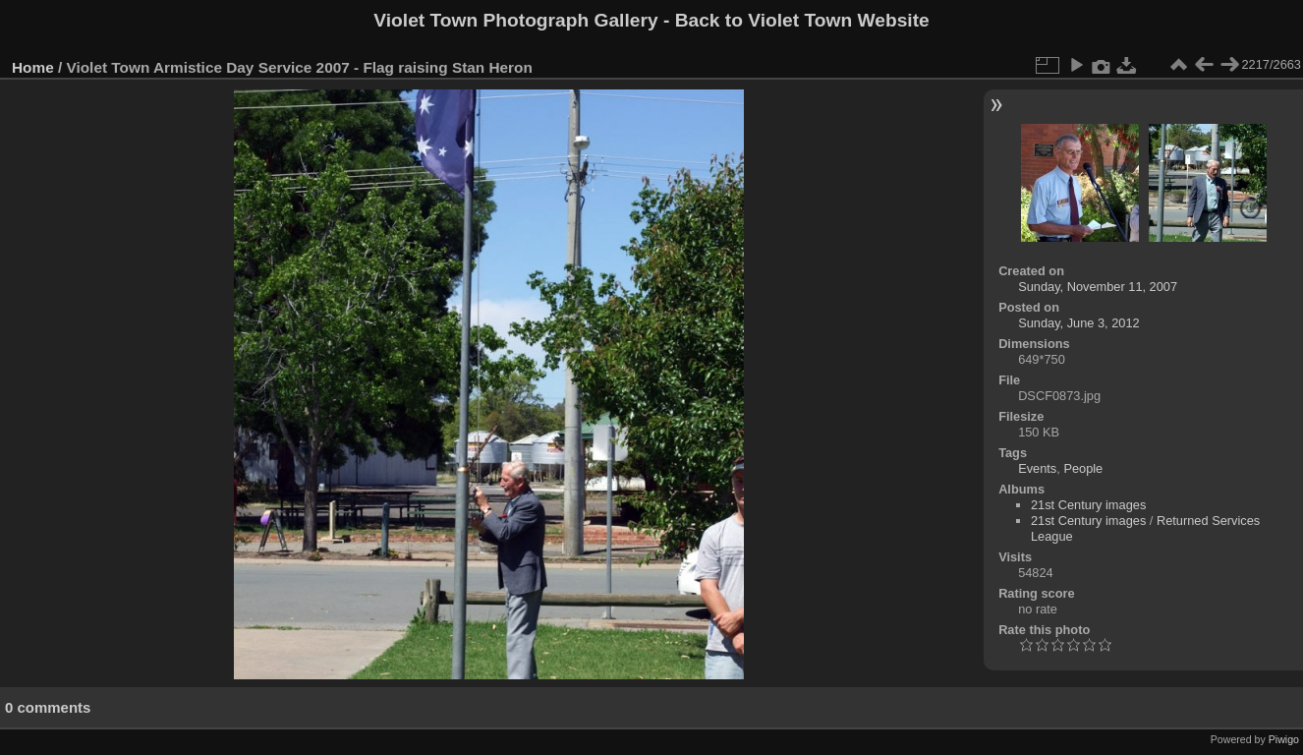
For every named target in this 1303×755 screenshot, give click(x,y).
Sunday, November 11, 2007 (1097, 286)
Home (33, 67)
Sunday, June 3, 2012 (1079, 323)
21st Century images (1088, 504)
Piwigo (1284, 739)
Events (1037, 468)
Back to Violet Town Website (802, 20)
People (1083, 468)
